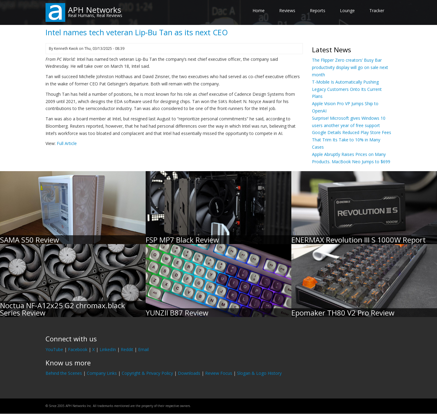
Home (258, 10)
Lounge (347, 10)
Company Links (102, 373)
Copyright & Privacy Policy (147, 373)
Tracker (376, 10)
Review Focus (218, 373)
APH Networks (94, 9)
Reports (317, 10)
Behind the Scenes (64, 373)
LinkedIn (108, 349)
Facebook (77, 349)
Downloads (189, 373)
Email (143, 349)
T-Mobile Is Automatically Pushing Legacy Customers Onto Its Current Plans (347, 89)
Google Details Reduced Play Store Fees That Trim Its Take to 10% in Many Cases (351, 139)
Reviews (287, 10)
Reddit (127, 349)
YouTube (54, 349)
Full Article (67, 143)
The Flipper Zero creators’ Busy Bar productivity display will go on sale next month (350, 67)
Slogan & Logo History (259, 373)
